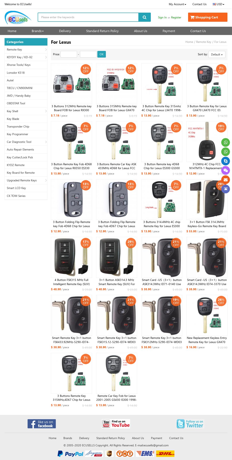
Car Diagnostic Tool (19, 142)
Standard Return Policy (102, 31)
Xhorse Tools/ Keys (18, 65)
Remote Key (14, 49)
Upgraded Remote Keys (22, 180)
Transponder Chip (18, 126)
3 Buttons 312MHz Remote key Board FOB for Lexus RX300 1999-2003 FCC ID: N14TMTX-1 (72, 108)
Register (176, 17)
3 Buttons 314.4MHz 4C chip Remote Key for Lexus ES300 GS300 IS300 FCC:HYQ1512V (162, 224)
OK (102, 54)
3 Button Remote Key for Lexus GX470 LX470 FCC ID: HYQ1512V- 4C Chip (207, 108)
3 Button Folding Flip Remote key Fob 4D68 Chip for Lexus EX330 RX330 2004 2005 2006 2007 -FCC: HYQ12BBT (71, 224)
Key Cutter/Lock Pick (20, 157)
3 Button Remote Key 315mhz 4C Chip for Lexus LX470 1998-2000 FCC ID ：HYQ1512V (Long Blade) (162, 108)
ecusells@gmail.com (156, 445)
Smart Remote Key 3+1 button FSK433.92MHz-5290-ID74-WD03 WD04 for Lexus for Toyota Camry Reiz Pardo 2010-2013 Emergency (71, 340)
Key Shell (12, 111)
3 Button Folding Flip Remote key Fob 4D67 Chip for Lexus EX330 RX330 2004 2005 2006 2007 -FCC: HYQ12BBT (117, 224)
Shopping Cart (204, 17)
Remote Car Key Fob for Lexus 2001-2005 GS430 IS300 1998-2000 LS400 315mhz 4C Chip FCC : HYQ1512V (116, 398)
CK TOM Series (16, 196)
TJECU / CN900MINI (20, 88)
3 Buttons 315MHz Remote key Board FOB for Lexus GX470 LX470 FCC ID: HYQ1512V (117, 108)
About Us (140, 31)
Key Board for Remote (21, 173)
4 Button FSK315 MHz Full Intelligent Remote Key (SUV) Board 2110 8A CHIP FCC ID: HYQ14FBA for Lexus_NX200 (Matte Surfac (71, 282)
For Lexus (220, 42)
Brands (38, 31)
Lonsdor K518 (16, 73)
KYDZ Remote (15, 165)
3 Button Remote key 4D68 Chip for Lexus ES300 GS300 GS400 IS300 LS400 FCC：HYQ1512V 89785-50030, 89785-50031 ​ (162, 166)
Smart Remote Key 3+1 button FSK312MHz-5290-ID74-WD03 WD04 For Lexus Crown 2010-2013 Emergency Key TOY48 (162, 340)
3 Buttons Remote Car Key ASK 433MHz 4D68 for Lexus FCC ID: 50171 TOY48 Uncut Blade (116, 166)
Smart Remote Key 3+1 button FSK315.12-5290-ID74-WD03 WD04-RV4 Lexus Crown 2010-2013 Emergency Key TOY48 (117, 340)
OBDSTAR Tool (16, 103)
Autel (10, 80)
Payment (169, 31)
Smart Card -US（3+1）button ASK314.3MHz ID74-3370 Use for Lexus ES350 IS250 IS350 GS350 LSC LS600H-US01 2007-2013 (207, 282)
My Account (177, 4)
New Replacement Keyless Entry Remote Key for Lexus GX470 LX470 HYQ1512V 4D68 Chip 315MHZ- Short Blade (207, 340)
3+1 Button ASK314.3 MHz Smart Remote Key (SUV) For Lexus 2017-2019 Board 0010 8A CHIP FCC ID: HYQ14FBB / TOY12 (117, 282)
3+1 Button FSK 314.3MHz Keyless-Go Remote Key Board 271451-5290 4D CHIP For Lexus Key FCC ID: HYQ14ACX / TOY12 (207, 224)
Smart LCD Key (16, 188)
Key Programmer (17, 134)
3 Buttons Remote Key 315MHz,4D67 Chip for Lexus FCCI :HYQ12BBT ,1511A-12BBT (71, 398)
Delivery (65, 31)
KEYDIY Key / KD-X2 (20, 57)
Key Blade (13, 119)
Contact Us (199, 4)
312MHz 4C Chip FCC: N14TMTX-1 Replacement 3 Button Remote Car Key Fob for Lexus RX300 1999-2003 (207, 166)
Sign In (162, 17)
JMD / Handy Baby (19, 96)
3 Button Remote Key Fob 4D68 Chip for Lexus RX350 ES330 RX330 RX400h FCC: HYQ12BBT (71, 166)
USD (218, 4)
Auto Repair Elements (20, 149)
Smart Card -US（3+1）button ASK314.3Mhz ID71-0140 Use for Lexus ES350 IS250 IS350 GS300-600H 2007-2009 (162, 282)
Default (217, 54)
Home (12, 31)
